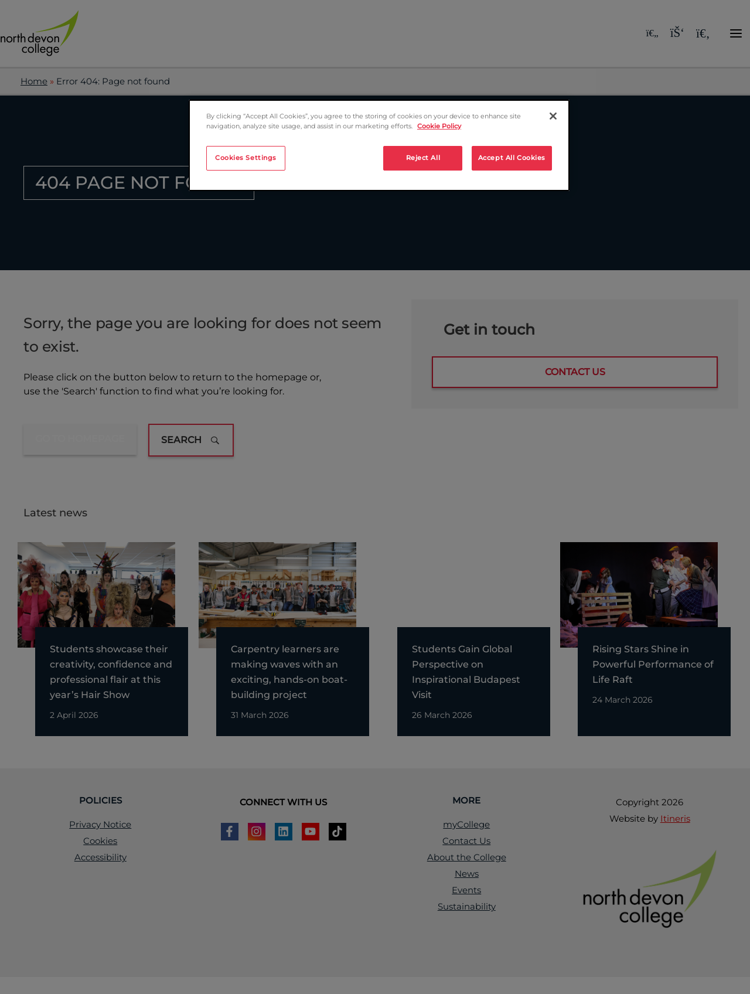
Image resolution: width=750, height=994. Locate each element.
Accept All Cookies (512, 158)
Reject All (423, 158)
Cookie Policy (439, 126)
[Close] (553, 116)
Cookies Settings (246, 158)
